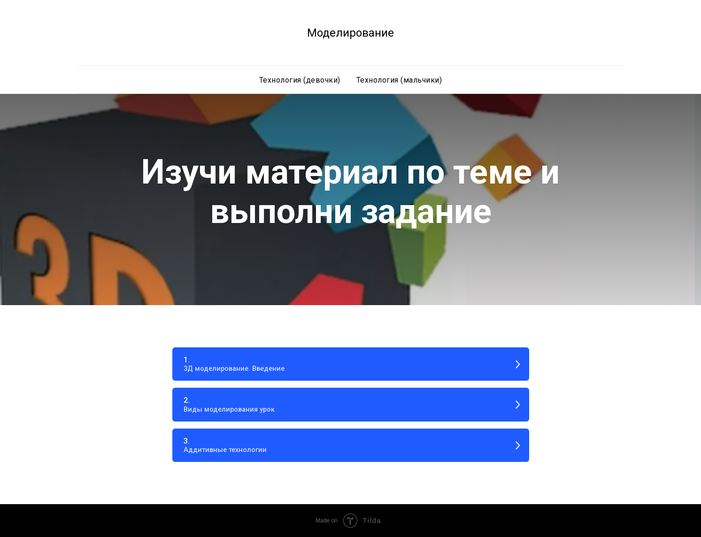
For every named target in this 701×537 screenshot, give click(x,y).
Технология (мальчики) (399, 80)
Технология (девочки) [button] (299, 80)
